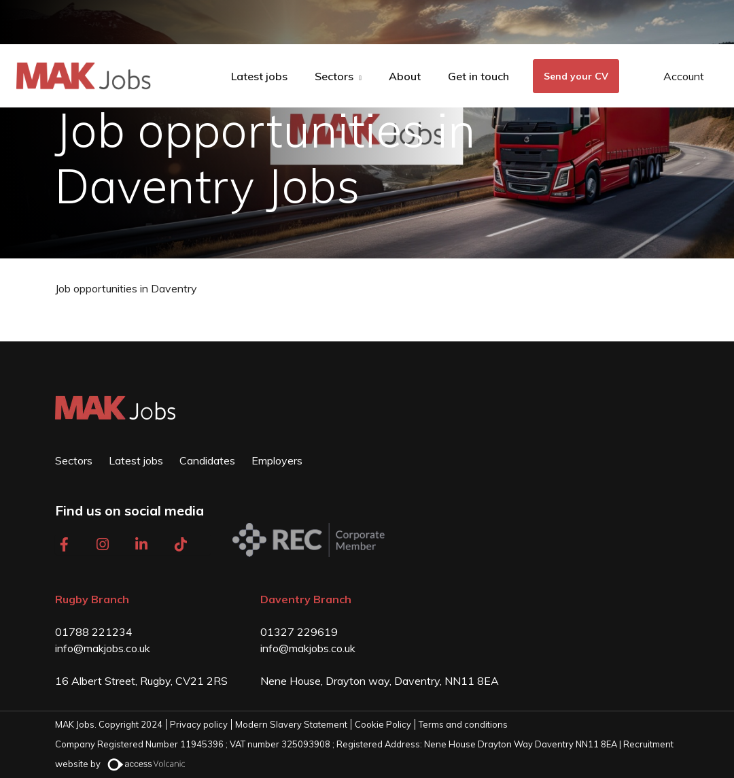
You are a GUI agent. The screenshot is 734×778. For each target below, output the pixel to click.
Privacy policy (199, 724)
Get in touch (478, 76)
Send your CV (576, 76)
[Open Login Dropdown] (673, 76)
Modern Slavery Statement (291, 724)
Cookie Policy (383, 724)
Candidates (207, 460)
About (405, 76)
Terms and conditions (463, 724)
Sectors (334, 76)
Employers (276, 460)
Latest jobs (259, 76)
